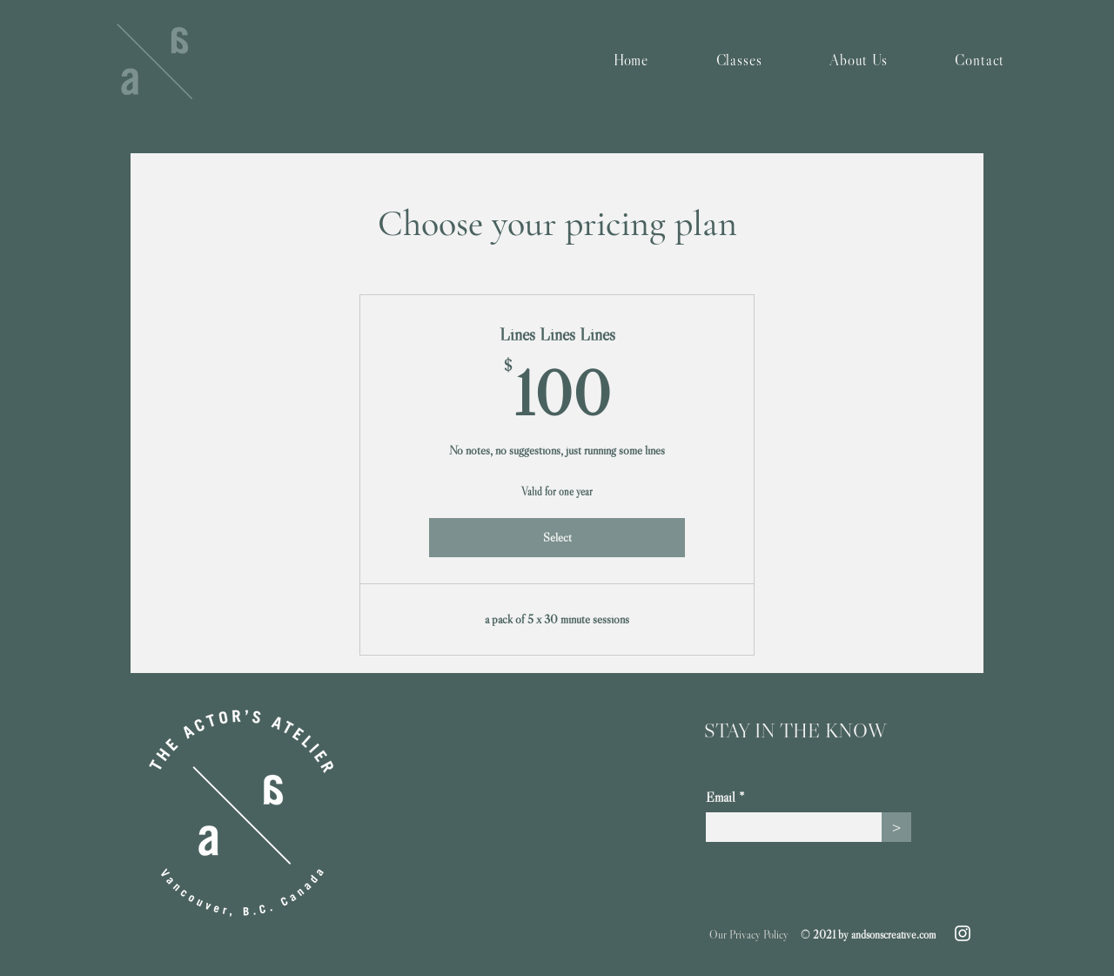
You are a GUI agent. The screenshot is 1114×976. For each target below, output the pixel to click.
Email (720, 797)
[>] (896, 827)
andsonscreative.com (893, 934)
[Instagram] (962, 933)
